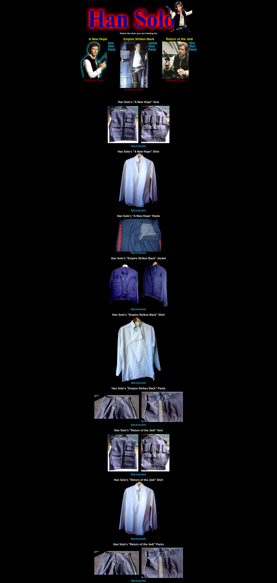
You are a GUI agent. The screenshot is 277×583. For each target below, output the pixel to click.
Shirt (111, 46)
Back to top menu (138, 146)
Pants (112, 49)
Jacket (152, 42)
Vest (111, 42)
